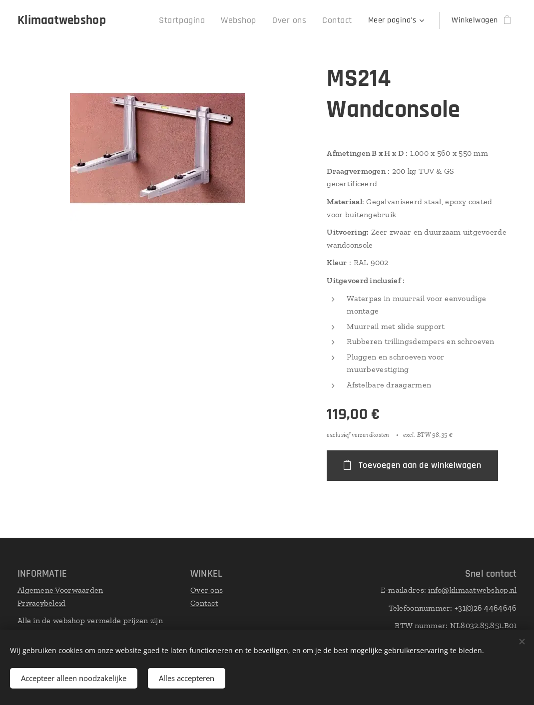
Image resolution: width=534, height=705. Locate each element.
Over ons (206, 590)
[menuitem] (197, 20)
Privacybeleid (41, 602)
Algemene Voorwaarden (60, 590)
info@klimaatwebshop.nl (472, 590)
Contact (204, 602)
